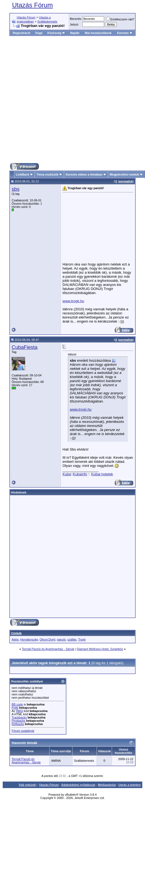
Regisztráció (21, 33)
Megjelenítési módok (124, 174)
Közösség (56, 33)
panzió (61, 639)
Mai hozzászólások (98, 33)
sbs (15, 189)
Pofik (15, 707)
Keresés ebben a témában (84, 174)
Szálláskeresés (47, 21)
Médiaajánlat (107, 784)
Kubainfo (80, 474)
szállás (72, 639)
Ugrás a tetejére (129, 784)
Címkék (16, 633)
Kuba (66, 474)
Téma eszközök (47, 174)
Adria (15, 639)
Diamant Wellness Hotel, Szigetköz (100, 649)
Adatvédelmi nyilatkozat (78, 784)
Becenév (75, 18)
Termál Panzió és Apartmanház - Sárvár (48, 649)
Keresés (125, 33)
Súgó (39, 33)
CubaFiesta (24, 347)
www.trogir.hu (73, 301)
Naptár (75, 33)
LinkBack (22, 174)
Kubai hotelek (102, 474)
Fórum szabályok (23, 730)
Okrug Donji (47, 639)
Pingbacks (18, 720)
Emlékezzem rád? (120, 19)
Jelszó (74, 24)
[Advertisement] (68, 99)
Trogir (82, 639)
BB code (17, 704)
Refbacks (18, 724)
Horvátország (29, 639)
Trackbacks (19, 717)
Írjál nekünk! (28, 784)
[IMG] (19, 711)
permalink (126, 181)
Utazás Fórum (32, 5)
